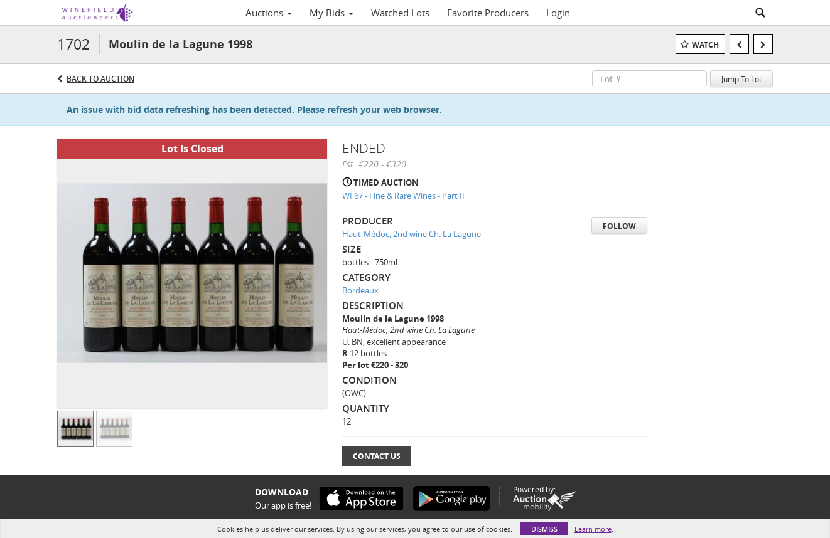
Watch (705, 45)
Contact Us (377, 456)
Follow (619, 226)
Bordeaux (360, 290)
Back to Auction (100, 78)
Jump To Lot (741, 79)
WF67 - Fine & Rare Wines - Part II (403, 195)
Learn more (593, 529)
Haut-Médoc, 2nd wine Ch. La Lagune (411, 234)
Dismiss (544, 529)
